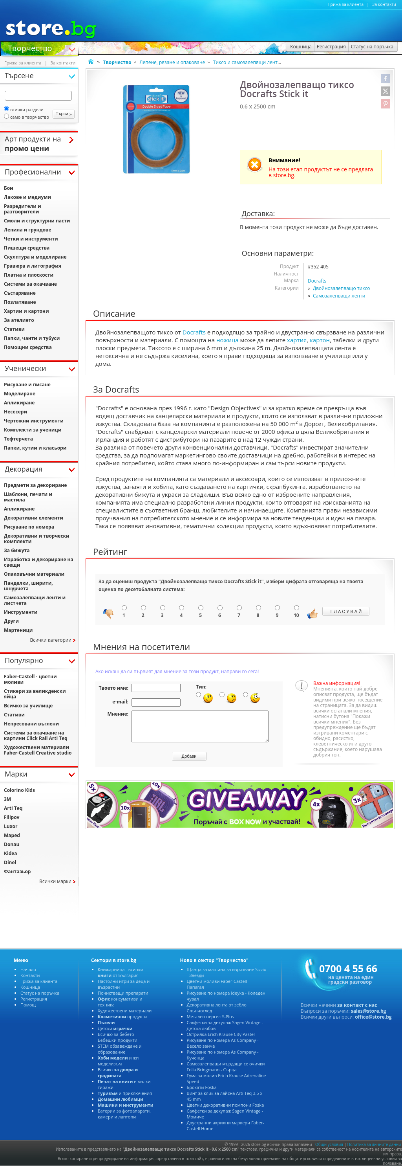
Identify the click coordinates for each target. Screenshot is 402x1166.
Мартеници (18, 630)
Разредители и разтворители (22, 209)
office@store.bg (373, 1017)
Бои (8, 188)
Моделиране (19, 393)
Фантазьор (17, 871)
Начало (28, 969)
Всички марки (55, 881)
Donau (11, 844)
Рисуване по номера (29, 526)
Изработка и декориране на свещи (38, 562)
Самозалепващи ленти (339, 295)
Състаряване (20, 293)
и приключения (125, 1093)
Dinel (10, 862)
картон (320, 340)
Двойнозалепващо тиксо (341, 288)
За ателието (19, 320)
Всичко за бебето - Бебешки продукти (117, 1037)
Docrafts (317, 280)
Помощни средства (28, 347)
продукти (122, 1016)
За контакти (384, 4)
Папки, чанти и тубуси (32, 338)
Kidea (10, 853)
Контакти (30, 975)
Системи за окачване (30, 284)
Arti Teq (13, 808)
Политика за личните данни (374, 1144)
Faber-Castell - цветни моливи (30, 679)
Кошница (30, 987)
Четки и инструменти (31, 238)
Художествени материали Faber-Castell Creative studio (38, 750)
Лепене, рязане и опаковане (172, 62)
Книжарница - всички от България (120, 972)
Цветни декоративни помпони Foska (225, 1105)
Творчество (30, 47)
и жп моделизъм (118, 1061)
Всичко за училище (28, 705)
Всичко (118, 1072)
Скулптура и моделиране (35, 256)
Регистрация (33, 999)
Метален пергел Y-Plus (210, 1016)
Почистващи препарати (123, 993)
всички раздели (24, 109)
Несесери (15, 411)
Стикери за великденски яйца (35, 694)
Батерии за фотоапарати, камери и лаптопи (124, 1114)
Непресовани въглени (31, 723)
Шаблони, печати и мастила (28, 497)
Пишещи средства (26, 247)
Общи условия (329, 1144)
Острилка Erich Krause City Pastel (221, 1034)
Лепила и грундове (27, 229)
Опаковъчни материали (34, 574)
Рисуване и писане (27, 384)
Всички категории (50, 640)
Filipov (11, 817)
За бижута (16, 550)
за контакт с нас (357, 1005)
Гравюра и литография (32, 266)
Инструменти (21, 612)
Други (11, 621)
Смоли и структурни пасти (37, 220)
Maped (12, 835)
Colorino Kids (19, 790)
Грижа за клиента (346, 4)
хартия (297, 340)
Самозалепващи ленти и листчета (35, 600)
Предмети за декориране (35, 485)
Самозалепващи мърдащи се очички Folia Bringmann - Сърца (226, 1066)
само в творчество (26, 117)
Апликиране (19, 402)
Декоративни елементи (33, 517)
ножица (227, 340)
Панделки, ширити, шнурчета (28, 586)
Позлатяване (20, 302)
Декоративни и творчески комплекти (36, 539)
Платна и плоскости (28, 275)
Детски (115, 1028)
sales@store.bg (368, 1011)
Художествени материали (125, 1011)
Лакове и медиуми (27, 197)
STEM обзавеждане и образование (120, 1049)
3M (7, 799)
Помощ (28, 1005)
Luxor (10, 826)
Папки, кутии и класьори (35, 447)
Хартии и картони (26, 311)
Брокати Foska (202, 1087)
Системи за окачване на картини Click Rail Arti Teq (36, 735)
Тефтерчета (18, 438)
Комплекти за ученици (32, 429)
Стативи (14, 329)
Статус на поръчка (39, 993)
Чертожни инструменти (34, 420)
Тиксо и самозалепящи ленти (247, 62)
